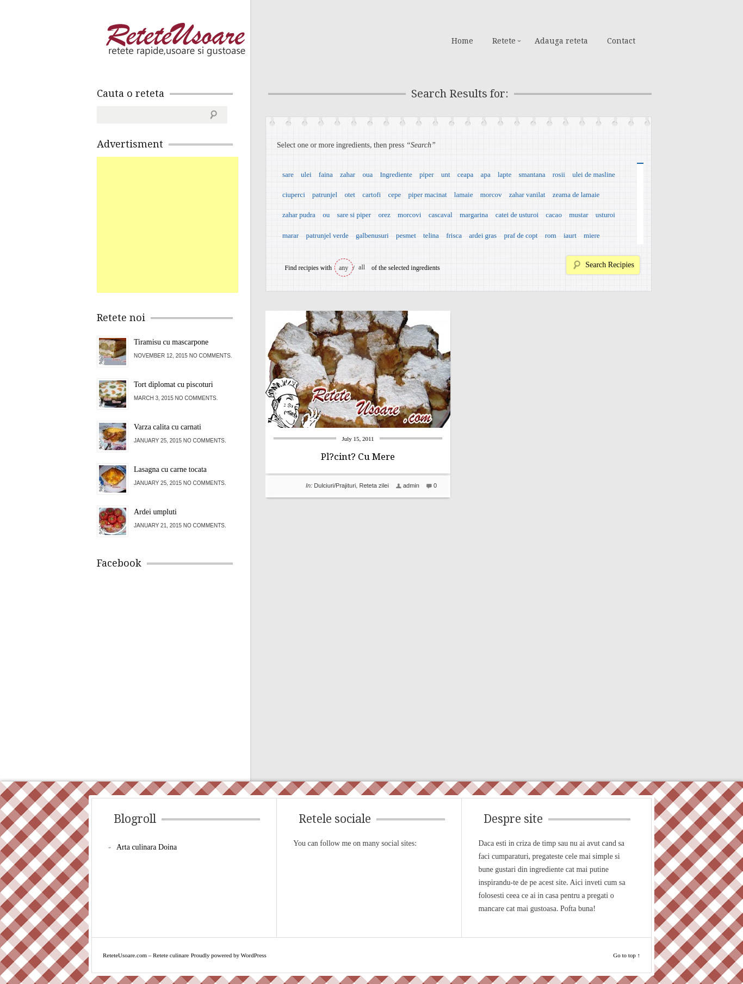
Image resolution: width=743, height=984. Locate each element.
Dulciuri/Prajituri (335, 485)
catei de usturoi (517, 215)
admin (411, 485)
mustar (578, 215)
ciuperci (293, 194)
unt (445, 174)
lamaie (463, 194)
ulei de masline (593, 174)
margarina (474, 215)
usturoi (605, 215)
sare (288, 174)
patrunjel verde (327, 235)
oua (367, 174)
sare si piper (354, 215)
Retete (504, 40)
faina (326, 174)
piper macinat (427, 194)
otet (349, 194)
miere (592, 235)
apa (486, 174)
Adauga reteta (561, 40)
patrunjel (324, 194)
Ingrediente (396, 174)
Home (462, 40)
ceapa (465, 174)
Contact (621, 40)
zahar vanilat (527, 194)
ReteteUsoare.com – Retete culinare (175, 40)
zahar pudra (298, 215)
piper (426, 174)
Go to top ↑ (626, 955)
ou (326, 215)
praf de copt (520, 235)
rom (550, 235)
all (361, 267)
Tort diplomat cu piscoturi (173, 384)
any (343, 268)
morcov (491, 194)
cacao (554, 215)
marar (290, 235)
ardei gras (483, 235)
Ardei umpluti (155, 512)
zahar (347, 174)
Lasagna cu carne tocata (170, 469)
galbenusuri (372, 235)
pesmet (406, 235)
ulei (306, 174)
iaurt (570, 235)
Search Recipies (609, 265)
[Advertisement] (178, 225)
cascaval (441, 215)
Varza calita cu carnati (167, 427)
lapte (504, 174)
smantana (531, 174)
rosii (559, 174)
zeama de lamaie (576, 194)
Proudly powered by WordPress (229, 955)
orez (384, 215)
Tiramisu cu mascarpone (171, 342)
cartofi (371, 194)
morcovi (409, 215)
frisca (454, 235)
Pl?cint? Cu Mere (358, 456)
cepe (394, 194)
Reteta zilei (373, 485)
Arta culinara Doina (146, 847)
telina (431, 235)
